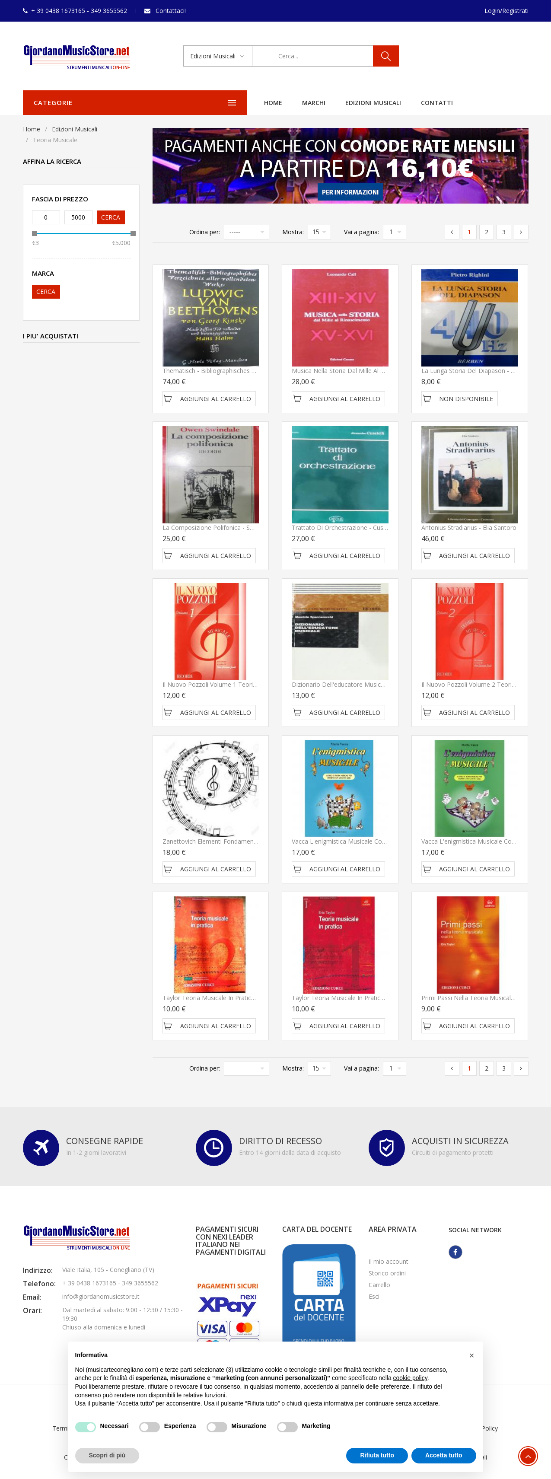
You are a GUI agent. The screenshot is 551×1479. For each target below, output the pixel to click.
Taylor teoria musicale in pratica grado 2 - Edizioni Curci (241, 998)
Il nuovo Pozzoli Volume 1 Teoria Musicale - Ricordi (234, 684)
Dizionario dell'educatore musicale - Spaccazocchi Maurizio (375, 684)
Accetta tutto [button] (443, 1455)
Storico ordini (387, 1273)
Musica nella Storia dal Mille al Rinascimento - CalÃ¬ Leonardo (380, 371)
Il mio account (388, 1261)
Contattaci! (171, 10)
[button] (472, 1355)
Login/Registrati (506, 10)
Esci (374, 1296)
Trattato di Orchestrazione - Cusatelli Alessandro (360, 527)
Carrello (379, 1285)
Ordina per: (204, 232)
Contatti (321, 103)
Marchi (198, 103)
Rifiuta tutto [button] (377, 1455)
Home (157, 103)
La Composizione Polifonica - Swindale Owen (225, 527)
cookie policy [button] (410, 1377)
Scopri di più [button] (107, 1455)
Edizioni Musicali (257, 103)
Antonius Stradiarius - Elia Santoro (468, 527)
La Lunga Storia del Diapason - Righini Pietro (484, 371)
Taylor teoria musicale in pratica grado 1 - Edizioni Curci (371, 998)
